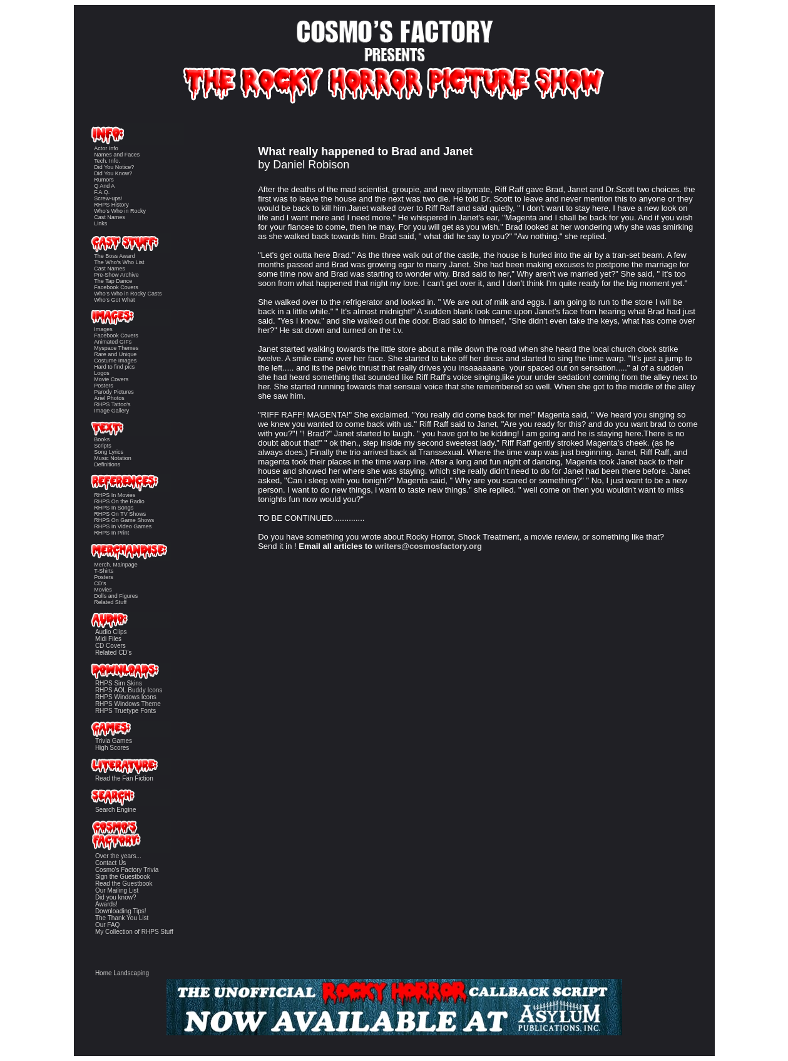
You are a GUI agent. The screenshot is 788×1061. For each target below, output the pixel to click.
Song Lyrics (108, 452)
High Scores (112, 747)
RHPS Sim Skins (118, 683)
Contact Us (110, 862)
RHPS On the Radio (119, 501)
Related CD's (113, 652)
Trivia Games (113, 740)
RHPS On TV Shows (120, 514)
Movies (103, 590)
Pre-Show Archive (116, 275)
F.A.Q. (102, 192)
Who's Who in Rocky (120, 211)
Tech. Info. (107, 161)
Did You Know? (113, 173)
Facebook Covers (116, 287)
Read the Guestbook (124, 883)
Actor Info (106, 148)
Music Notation (112, 458)
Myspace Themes (116, 348)
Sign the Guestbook (122, 876)
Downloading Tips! (120, 911)
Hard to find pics (114, 367)
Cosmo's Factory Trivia (126, 869)
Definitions (107, 464)
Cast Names (109, 217)
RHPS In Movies (114, 495)
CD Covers (110, 645)
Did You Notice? (114, 167)
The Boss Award (114, 256)
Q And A (104, 186)
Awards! (106, 904)
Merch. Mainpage (116, 564)
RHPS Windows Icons (125, 697)
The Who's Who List (119, 262)
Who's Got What (114, 300)
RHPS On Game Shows (124, 520)
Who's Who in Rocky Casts (127, 293)
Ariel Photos (109, 398)
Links (100, 223)
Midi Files (108, 638)
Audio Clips (111, 631)
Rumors (104, 180)
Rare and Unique (115, 354)
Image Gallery (111, 410)
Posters (103, 385)
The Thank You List (121, 918)
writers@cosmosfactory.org (428, 546)
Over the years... (118, 856)
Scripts (102, 446)
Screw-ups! (108, 198)
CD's (100, 583)
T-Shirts (103, 571)
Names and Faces (117, 154)
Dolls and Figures (116, 596)
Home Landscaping (122, 973)
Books (102, 439)
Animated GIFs (112, 342)
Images (103, 329)
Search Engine (115, 809)
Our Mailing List (116, 890)
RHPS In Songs (113, 508)
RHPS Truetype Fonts (125, 710)
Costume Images (115, 360)
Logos (102, 373)
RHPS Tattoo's (112, 404)
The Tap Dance (113, 281)
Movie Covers (111, 379)
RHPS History (111, 205)
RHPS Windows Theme (128, 703)
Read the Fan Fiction (124, 778)
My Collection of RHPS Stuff (134, 931)
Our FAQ (107, 924)
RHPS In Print (111, 533)
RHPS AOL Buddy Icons (128, 690)
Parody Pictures (114, 392)
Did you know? (115, 897)
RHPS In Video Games (122, 526)
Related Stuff (110, 602)
